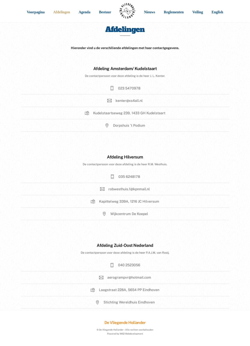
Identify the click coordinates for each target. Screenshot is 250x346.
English (217, 12)
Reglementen (174, 12)
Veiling (197, 12)
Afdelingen (61, 12)
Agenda (84, 12)
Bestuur (105, 12)
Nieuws (149, 12)
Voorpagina (36, 12)
